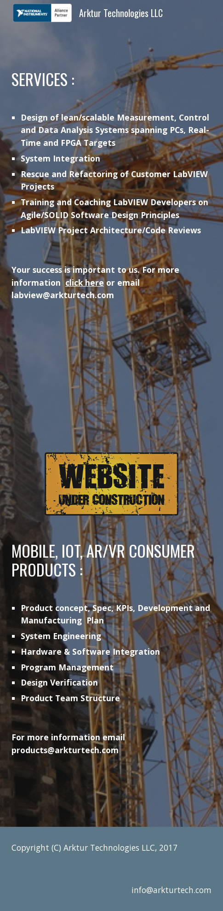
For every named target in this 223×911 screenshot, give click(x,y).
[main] (111, 186)
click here (84, 282)
